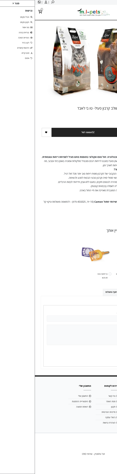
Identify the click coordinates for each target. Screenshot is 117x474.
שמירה (97, 359)
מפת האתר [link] (76, 401)
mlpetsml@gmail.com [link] (99, 401)
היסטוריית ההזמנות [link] (45, 401)
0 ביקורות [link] (95, 214)
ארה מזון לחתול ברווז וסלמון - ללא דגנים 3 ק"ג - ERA (94, 276)
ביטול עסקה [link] (75, 417)
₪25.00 (70, 278)
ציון (104, 350)
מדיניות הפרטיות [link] (74, 412)
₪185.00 (104, 281)
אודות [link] (105, 395)
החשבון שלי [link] (48, 395)
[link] (110, 467)
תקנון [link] (78, 406)
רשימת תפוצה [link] (47, 406)
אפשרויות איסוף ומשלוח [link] (82, 292)
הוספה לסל (54, 132)
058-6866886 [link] (101, 406)
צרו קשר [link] (77, 395)
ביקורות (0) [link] (103, 291)
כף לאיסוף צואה (67, 274)
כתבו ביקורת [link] (106, 214)
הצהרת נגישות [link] (74, 422)
